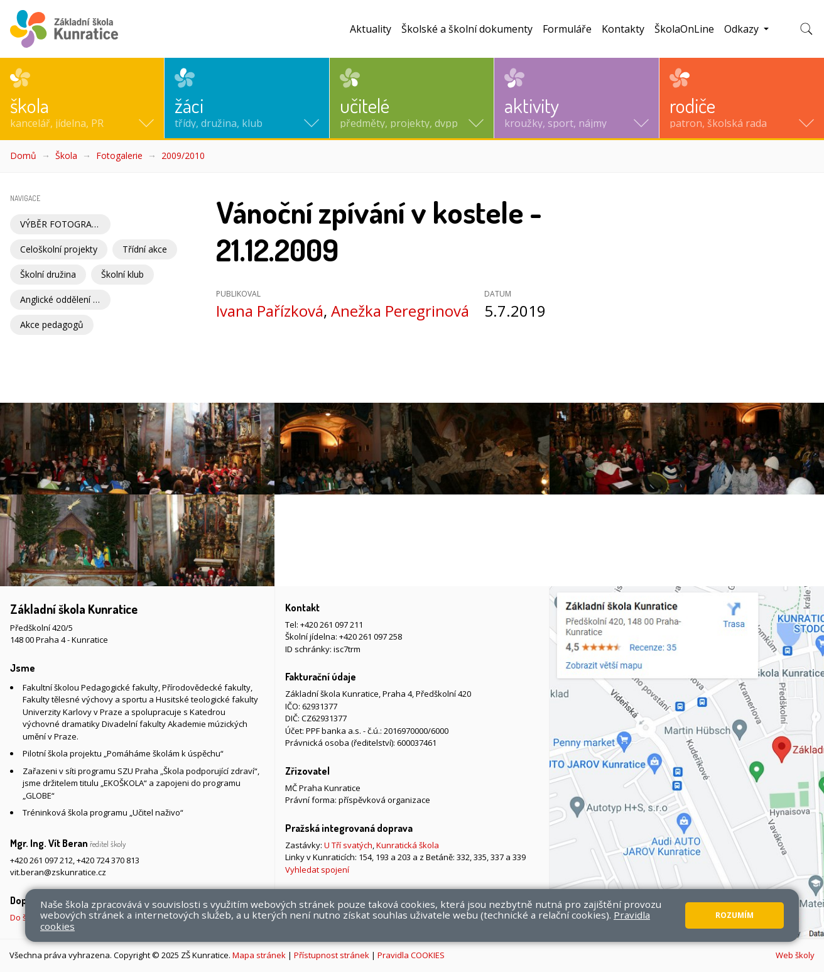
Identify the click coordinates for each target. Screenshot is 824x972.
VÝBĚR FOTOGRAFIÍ (61, 224)
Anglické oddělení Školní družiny (65, 299)
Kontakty (623, 29)
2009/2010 (183, 155)
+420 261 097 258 (370, 636)
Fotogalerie (119, 155)
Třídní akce (144, 249)
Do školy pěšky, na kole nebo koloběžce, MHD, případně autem (128, 917)
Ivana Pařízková (269, 310)
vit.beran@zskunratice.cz (58, 872)
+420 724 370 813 (108, 860)
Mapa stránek (259, 955)
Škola (66, 155)
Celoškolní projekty (58, 249)
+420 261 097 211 (331, 624)
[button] (82, 98)
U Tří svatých (348, 845)
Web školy (795, 955)
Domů (23, 155)
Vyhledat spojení (317, 869)
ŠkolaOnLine (684, 29)
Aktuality (370, 29)
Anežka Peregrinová (400, 310)
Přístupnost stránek (331, 955)
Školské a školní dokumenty (467, 29)
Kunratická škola (407, 845)
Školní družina (48, 274)
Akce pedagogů (52, 324)
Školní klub (122, 274)
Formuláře (567, 29)
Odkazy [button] (742, 29)
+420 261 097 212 (41, 860)
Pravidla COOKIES (411, 955)
